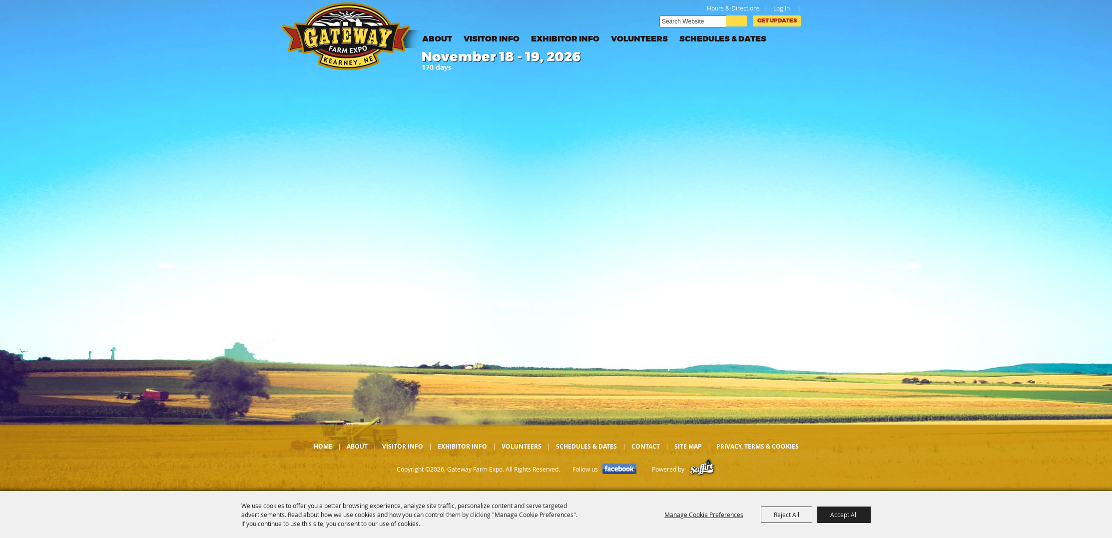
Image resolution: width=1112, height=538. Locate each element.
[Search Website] (692, 21)
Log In (781, 8)
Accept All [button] (844, 515)
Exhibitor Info (565, 38)
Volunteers (639, 38)
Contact (645, 446)
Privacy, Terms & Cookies (757, 446)
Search (736, 20)
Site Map (688, 446)
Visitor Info (492, 38)
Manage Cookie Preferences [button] (703, 515)
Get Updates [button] (777, 20)
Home (323, 446)
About (437, 38)
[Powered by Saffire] (702, 469)
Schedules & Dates (722, 38)
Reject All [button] (786, 515)
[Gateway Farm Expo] (353, 36)
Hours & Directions (733, 8)
